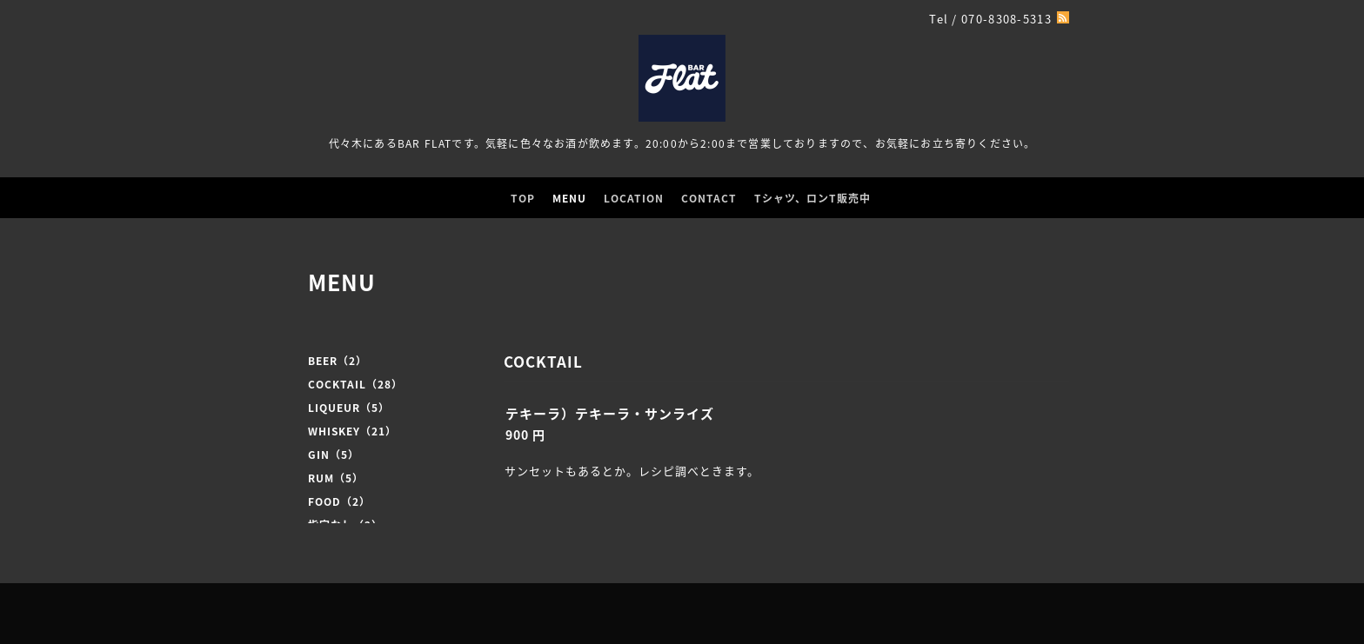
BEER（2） (337, 360)
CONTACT (709, 198)
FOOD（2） (339, 501)
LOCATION (634, 198)
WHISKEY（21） (352, 431)
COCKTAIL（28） (355, 384)
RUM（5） (336, 478)
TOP (523, 198)
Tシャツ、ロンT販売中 (812, 198)
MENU (569, 198)
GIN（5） (333, 454)
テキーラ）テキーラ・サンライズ (609, 413)
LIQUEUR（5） (349, 407)
